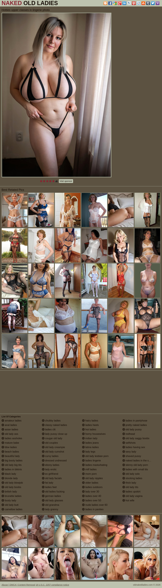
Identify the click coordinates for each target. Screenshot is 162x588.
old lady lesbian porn (95, 456)
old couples (50, 442)
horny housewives (94, 434)
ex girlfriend (50, 473)
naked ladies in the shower (139, 460)
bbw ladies (9, 447)
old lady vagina (132, 496)
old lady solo (131, 473)
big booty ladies (12, 460)
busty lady (9, 500)
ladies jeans (90, 442)
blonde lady (10, 478)
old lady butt (10, 505)
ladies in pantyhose (134, 420)
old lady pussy (132, 429)
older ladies (90, 482)
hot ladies (89, 429)
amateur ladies (11, 420)
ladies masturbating (94, 465)
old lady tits (130, 487)
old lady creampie (53, 447)
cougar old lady (52, 438)
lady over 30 (90, 491)
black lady (9, 473)
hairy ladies (90, 420)
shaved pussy (131, 456)
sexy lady (129, 451)
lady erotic (49, 469)
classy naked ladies (54, 425)
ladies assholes (12, 438)
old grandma (50, 505)
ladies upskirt (131, 491)
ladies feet (49, 487)
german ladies (51, 496)
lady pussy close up (54, 434)
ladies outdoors (92, 487)
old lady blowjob (12, 482)
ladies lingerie (91, 460)
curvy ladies (50, 456)
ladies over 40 (91, 496)
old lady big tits (12, 465)
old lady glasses (52, 500)
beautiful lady (11, 456)
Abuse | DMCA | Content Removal (18, 585)
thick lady (129, 482)
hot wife (128, 500)
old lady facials (52, 478)
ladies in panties (92, 509)
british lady (9, 491)
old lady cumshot (53, 451)
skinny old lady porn (135, 465)
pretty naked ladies (134, 425)
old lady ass (10, 434)
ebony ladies (50, 465)
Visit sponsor (66, 181)
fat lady (47, 482)
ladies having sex (133, 447)
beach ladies (10, 451)
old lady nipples (92, 478)
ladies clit (49, 429)
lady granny (50, 509)
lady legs (88, 451)
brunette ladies (11, 496)
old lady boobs (11, 487)
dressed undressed (54, 460)
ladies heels (90, 425)
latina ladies (90, 447)
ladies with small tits (135, 469)
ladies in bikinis (12, 469)
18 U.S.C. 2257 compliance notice (52, 585)
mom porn (89, 473)
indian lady (89, 438)
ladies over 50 (91, 500)
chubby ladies (51, 420)
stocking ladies (132, 478)
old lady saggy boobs (136, 438)
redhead (128, 434)
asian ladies (10, 429)
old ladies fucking (53, 491)
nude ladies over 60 (94, 505)
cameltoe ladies (12, 509)
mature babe (10, 442)
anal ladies (9, 425)
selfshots (129, 442)
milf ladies (89, 469)
